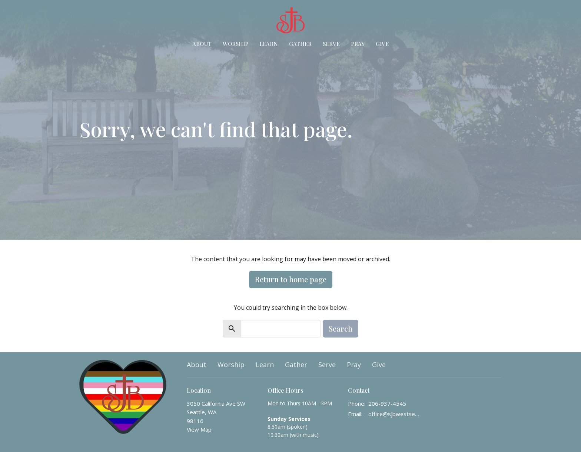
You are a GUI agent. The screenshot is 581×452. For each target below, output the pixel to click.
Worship (235, 43)
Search (340, 328)
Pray (358, 43)
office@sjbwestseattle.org (394, 414)
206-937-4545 (387, 403)
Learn (268, 43)
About (202, 43)
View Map (199, 429)
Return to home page (290, 279)
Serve (331, 43)
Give (382, 43)
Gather (300, 43)
